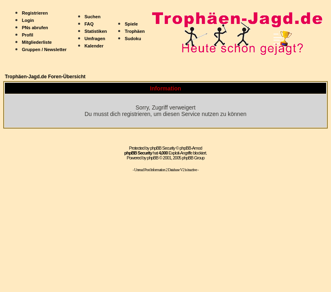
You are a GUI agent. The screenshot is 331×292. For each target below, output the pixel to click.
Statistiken (96, 31)
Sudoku (133, 38)
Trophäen (135, 31)
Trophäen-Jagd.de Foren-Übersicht (45, 76)
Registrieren (35, 13)
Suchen (93, 16)
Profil (27, 34)
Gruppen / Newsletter (44, 49)
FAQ (89, 23)
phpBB (152, 157)
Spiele (131, 23)
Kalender (94, 45)
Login (28, 20)
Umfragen (95, 38)
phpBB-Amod (191, 148)
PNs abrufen (35, 27)
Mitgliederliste (37, 42)
